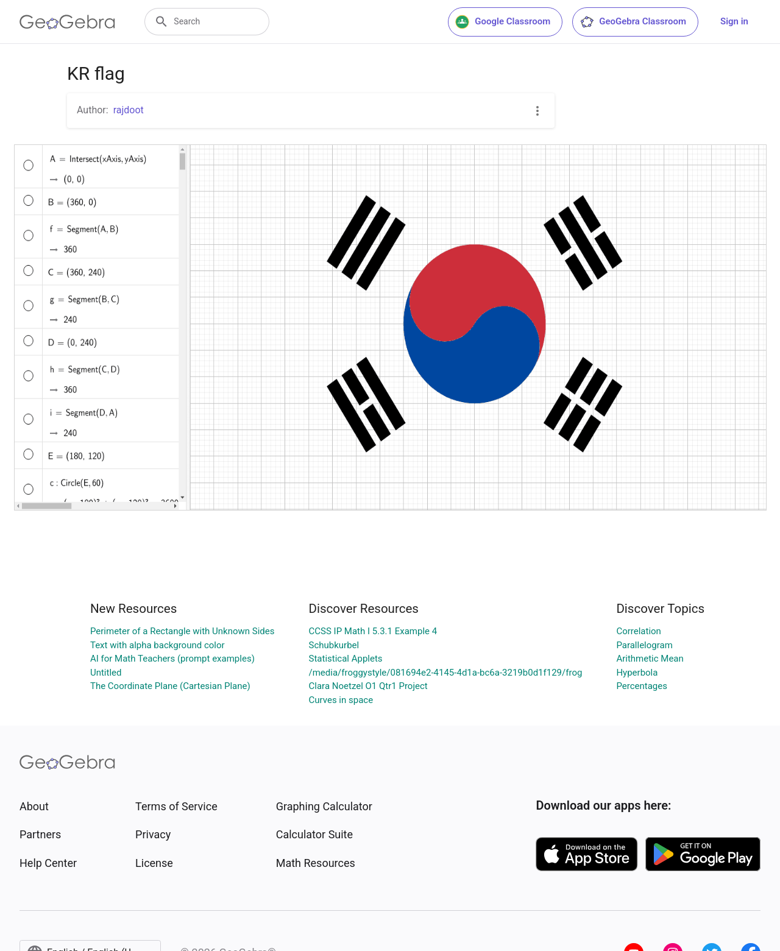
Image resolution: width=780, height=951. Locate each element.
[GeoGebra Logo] (67, 22)
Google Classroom (502, 22)
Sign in (734, 21)
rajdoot (128, 110)
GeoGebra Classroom (633, 22)
